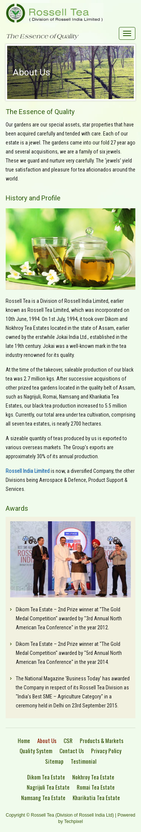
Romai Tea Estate (96, 787)
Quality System (36, 750)
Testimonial (83, 761)
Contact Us (71, 750)
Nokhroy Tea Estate (93, 777)
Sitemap (54, 761)
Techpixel (73, 821)
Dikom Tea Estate (46, 777)
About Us (46, 740)
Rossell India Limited (28, 471)
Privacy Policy (106, 750)
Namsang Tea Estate (43, 797)
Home (24, 740)
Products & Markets (101, 740)
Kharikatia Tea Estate (96, 797)
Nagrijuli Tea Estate (48, 787)
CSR (68, 740)
